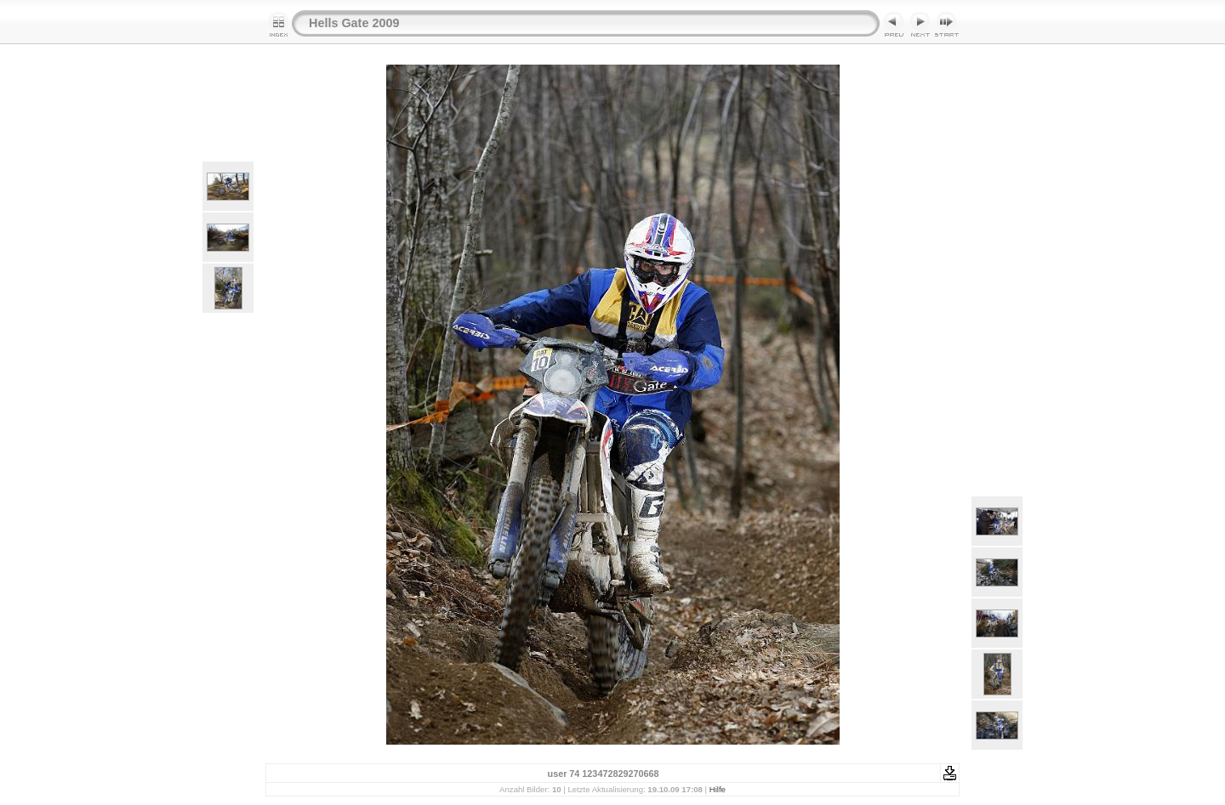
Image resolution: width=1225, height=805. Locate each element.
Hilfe (717, 789)
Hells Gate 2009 (354, 23)
